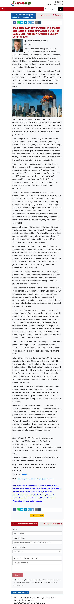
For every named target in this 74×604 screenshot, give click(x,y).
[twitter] (21, 22)
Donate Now (37, 515)
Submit (17, 575)
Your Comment (18, 547)
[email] (36, 22)
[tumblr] (39, 22)
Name (15, 529)
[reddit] (32, 22)
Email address (18, 538)
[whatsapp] (18, 22)
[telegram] (29, 22)
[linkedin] (25, 22)
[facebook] (14, 22)
